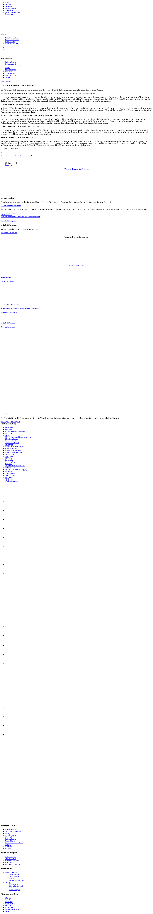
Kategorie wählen (7, 58)
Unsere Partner (8, 424)
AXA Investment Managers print (16, 431)
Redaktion (8, 165)
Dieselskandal (9, 156)
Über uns (8, 4)
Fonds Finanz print (11, 448)
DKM (11, 888)
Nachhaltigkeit (10, 73)
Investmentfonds (10, 64)
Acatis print (9, 427)
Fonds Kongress (14, 890)
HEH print (8, 458)
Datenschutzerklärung (12, 12)
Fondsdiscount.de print (13, 450)
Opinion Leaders (10, 62)
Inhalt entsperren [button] (6, 215)
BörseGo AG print (11, 439)
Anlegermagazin (10, 857)
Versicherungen (10, 70)
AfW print (8, 429)
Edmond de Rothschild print (14, 447)
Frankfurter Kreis (11, 873)
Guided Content (10, 859)
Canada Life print (11, 441)
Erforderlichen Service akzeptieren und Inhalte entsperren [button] (20, 217)
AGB (7, 911)
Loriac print (9, 460)
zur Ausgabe (5, 422)
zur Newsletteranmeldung (9, 233)
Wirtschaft (8, 72)
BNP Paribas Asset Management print (18, 437)
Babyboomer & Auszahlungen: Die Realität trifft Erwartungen (20, 308)
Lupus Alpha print (11, 462)
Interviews (8, 847)
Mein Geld (12, 40)
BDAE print (9, 435)
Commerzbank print (12, 443)
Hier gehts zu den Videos (76, 265)
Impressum (9, 14)
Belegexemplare (10, 8)
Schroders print (10, 473)
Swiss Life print (10, 475)
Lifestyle (8, 845)
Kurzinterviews (16, 304)
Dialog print (9, 445)
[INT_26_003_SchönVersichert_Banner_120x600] (9, 821)
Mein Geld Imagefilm (8, 221)
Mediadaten (9, 10)
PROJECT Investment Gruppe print (17, 469)
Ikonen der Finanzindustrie (14, 843)
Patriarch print (10, 468)
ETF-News (9, 862)
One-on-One (5, 304)
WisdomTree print (11, 481)
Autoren (8, 905)
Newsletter (8, 6)
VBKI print (9, 479)
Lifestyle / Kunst (11, 75)
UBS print (8, 477)
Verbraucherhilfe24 (26, 156)
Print (17, 156)
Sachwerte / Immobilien (13, 66)
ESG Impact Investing (12, 864)
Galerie (7, 77)
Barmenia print (10, 433)
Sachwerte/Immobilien (17, 880)
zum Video (4, 313)
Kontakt (8, 900)
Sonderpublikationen (12, 861)
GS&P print (9, 456)
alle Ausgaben (15, 422)
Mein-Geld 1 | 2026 (6, 414)
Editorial (8, 848)
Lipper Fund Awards (16, 886)
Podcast (7, 2)
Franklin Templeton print (13, 452)
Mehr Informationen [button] (8, 213)
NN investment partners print (15, 466)
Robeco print (9, 471)
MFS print (8, 464)
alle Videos (13, 313)
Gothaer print (9, 454)
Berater (7, 68)
